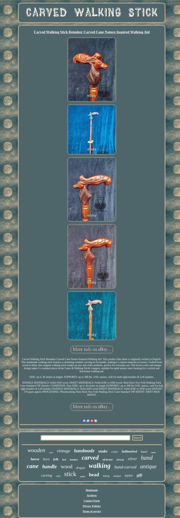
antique (148, 466)
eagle (51, 452)
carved (90, 457)
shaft (58, 476)
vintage (63, 450)
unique (117, 475)
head (94, 474)
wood (66, 466)
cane (33, 466)
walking (100, 465)
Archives (92, 495)
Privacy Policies (92, 506)
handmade (84, 450)
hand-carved (125, 467)
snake (103, 451)
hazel (144, 451)
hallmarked (129, 451)
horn (46, 459)
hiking (106, 476)
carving (46, 475)
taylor (129, 475)
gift (139, 475)
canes (153, 452)
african (120, 459)
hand (147, 457)
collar (114, 451)
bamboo (74, 459)
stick (70, 473)
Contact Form (92, 500)
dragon (80, 467)
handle (49, 466)
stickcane (107, 459)
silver (132, 458)
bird (64, 459)
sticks (82, 476)
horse (35, 459)
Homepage (92, 490)
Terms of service (92, 511)
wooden (36, 450)
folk (55, 459)
